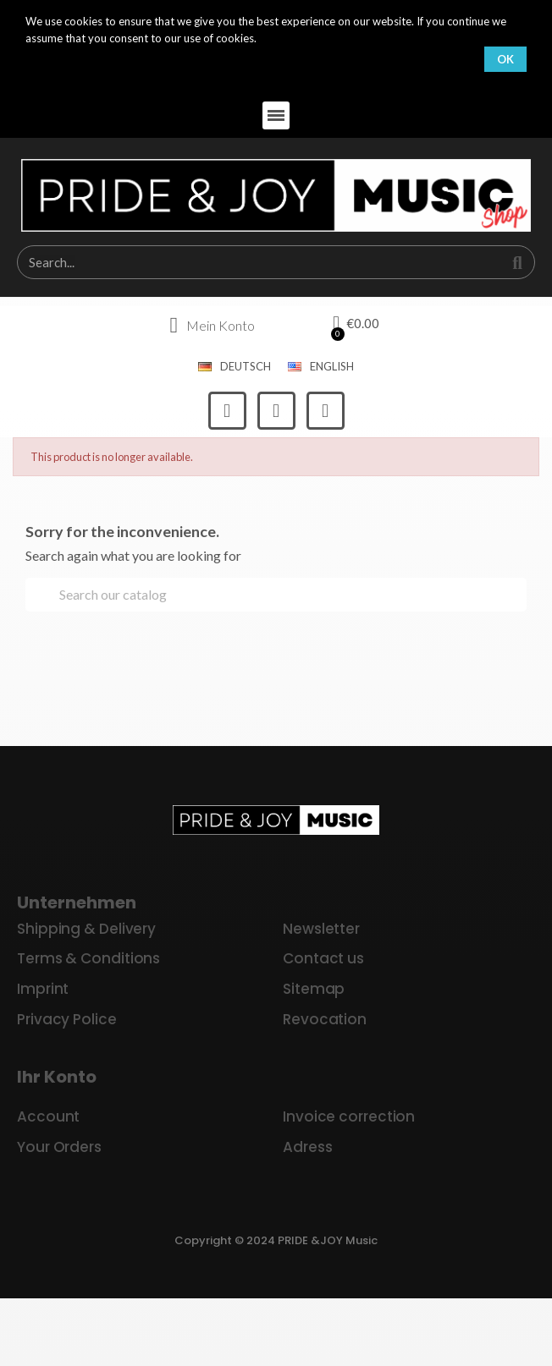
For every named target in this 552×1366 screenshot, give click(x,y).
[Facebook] (227, 411)
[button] (276, 115)
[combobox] (251, 262)
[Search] (276, 595)
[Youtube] (325, 411)
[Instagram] (276, 411)
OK (505, 59)
